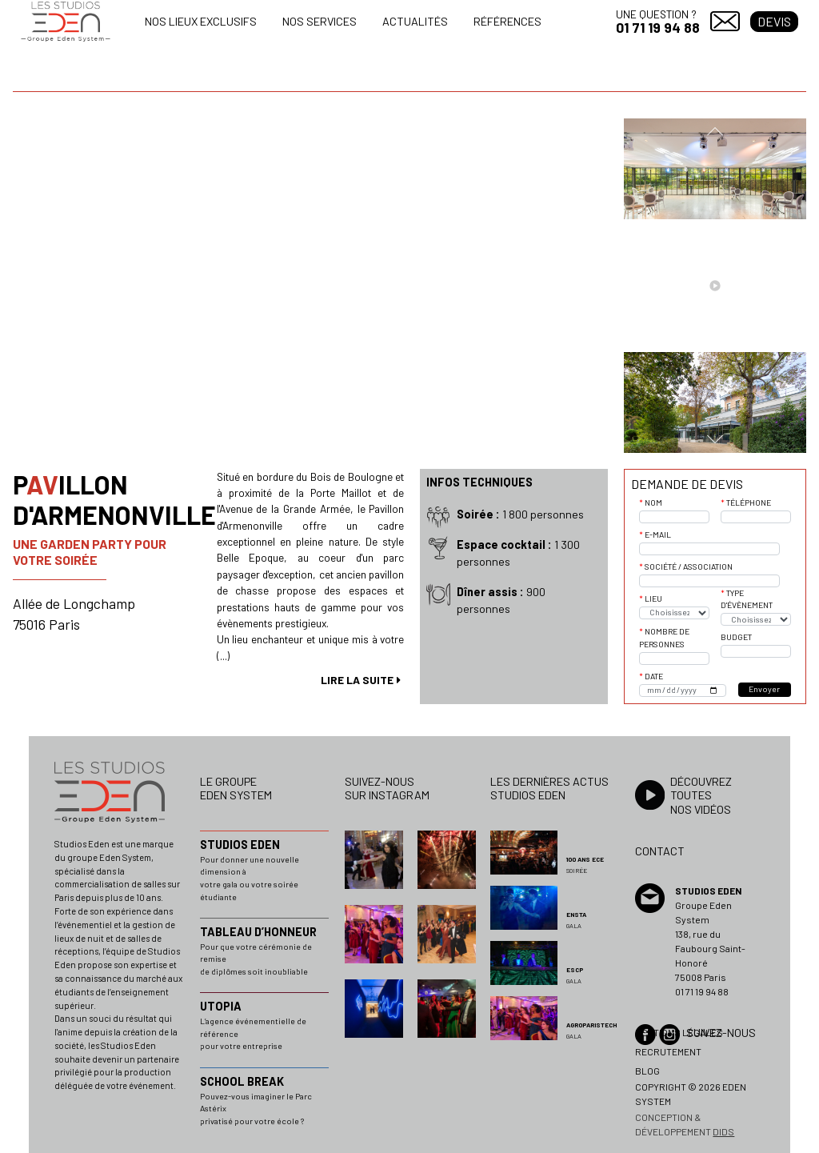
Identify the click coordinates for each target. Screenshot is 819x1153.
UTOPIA (221, 1006)
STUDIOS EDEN (240, 844)
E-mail (658, 534)
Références (507, 21)
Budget (736, 637)
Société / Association (689, 566)
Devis (774, 21)
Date (654, 676)
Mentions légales (679, 1032)
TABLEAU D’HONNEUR (258, 932)
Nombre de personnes (664, 638)
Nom (653, 502)
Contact (725, 21)
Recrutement (668, 1051)
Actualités (415, 21)
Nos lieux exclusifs (201, 21)
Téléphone (748, 502)
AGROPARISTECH (591, 1025)
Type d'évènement (747, 599)
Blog (647, 1070)
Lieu (653, 598)
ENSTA (576, 915)
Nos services (319, 21)
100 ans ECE (585, 859)
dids (723, 1131)
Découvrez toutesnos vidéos (701, 795)
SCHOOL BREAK (242, 1081)
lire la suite (357, 680)
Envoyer (764, 689)
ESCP (574, 970)
